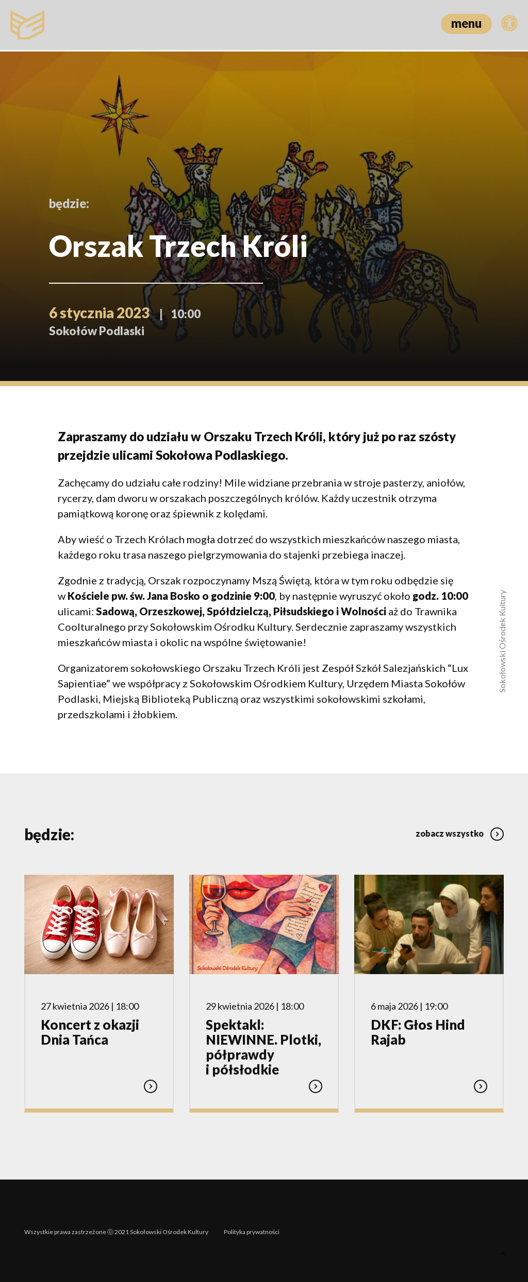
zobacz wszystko (460, 831)
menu (466, 22)
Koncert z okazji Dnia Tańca (90, 1032)
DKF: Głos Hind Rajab (418, 1032)
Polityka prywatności (251, 1229)
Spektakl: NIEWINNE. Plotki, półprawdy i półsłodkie (263, 1046)
